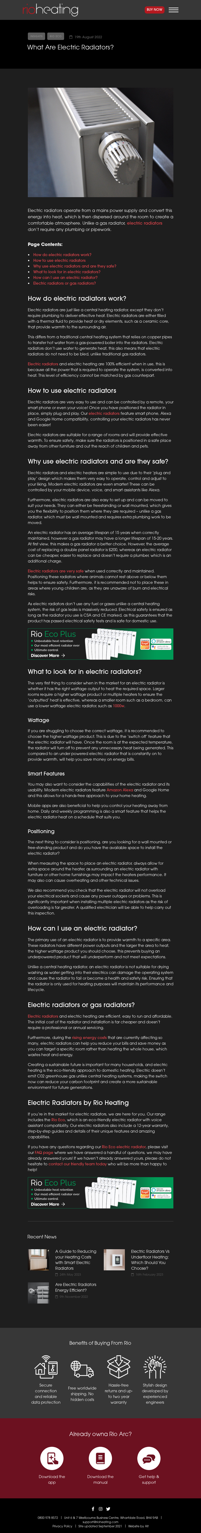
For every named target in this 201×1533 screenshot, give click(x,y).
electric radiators (144, 223)
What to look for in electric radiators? (66, 272)
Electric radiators (43, 364)
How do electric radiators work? (62, 255)
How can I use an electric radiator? (65, 278)
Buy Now (154, 10)
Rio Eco (56, 36)
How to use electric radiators (59, 261)
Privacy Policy (62, 1526)
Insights (36, 36)
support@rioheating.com (100, 1522)
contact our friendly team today (78, 1164)
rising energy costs (89, 1038)
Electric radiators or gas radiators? (64, 284)
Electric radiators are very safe (56, 571)
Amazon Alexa (120, 790)
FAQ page (44, 1153)
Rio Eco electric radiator (124, 1147)
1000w (118, 706)
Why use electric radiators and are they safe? (74, 267)
